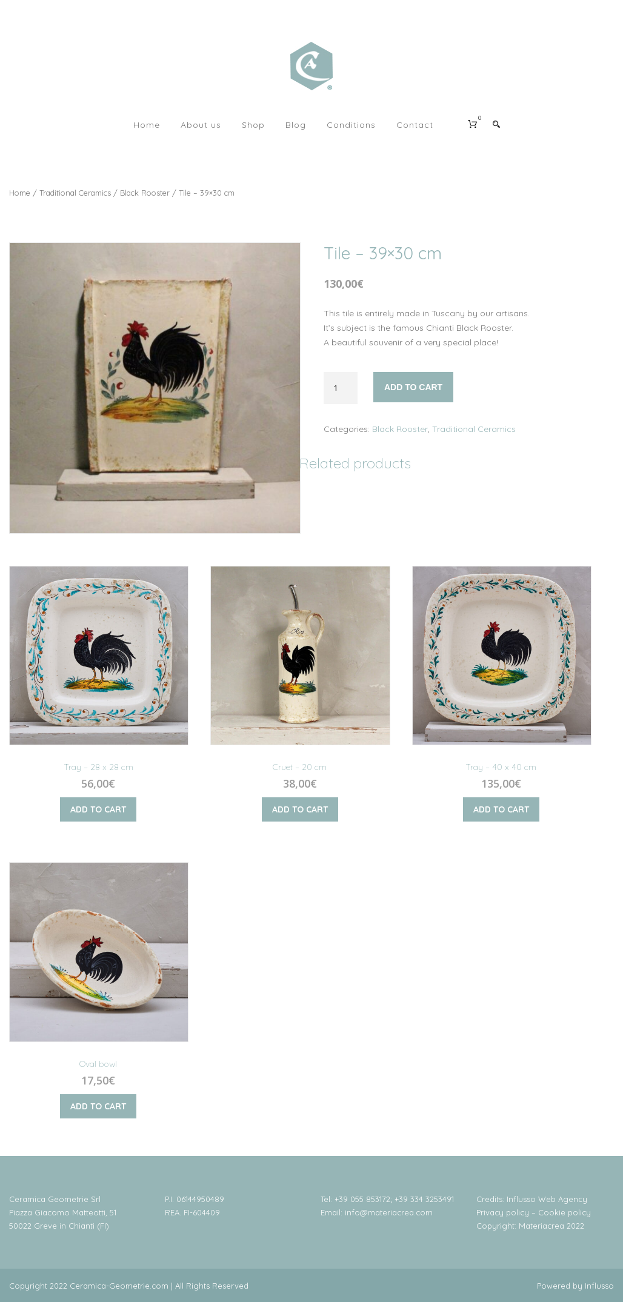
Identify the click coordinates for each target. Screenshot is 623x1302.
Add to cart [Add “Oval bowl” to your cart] (98, 1106)
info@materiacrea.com (389, 1212)
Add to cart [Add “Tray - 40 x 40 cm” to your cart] (501, 809)
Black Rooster (145, 193)
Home (146, 124)
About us (201, 124)
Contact (414, 124)
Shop (253, 124)
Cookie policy (564, 1212)
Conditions (351, 124)
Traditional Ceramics (75, 193)
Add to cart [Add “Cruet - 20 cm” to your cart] (300, 809)
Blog (295, 124)
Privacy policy (502, 1212)
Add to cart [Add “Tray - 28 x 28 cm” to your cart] (98, 809)
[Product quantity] (341, 388)
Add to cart (413, 387)
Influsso (599, 1285)
